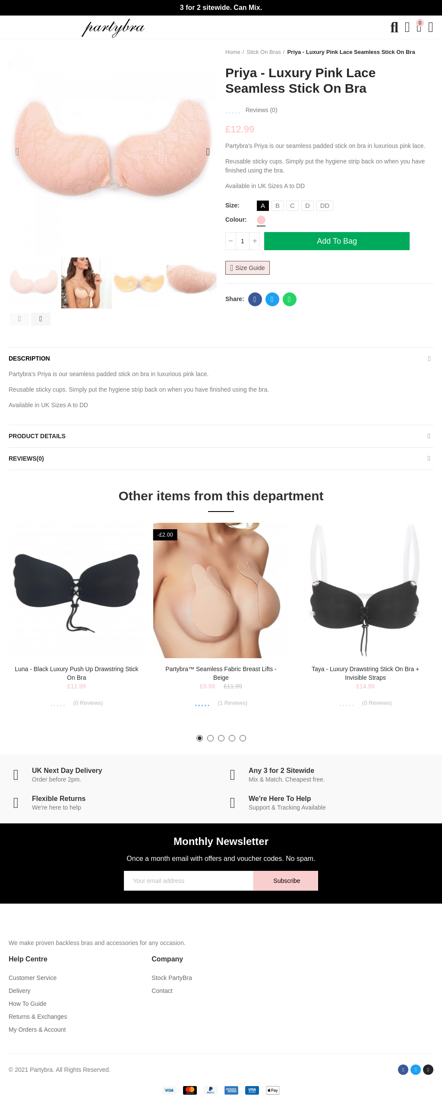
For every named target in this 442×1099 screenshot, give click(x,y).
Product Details (37, 436)
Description (29, 358)
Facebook (254, 299)
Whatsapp (289, 299)
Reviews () (262, 110)
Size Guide (250, 267)
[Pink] (261, 220)
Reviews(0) (26, 458)
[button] (17, 152)
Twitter (272, 299)
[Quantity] (242, 241)
